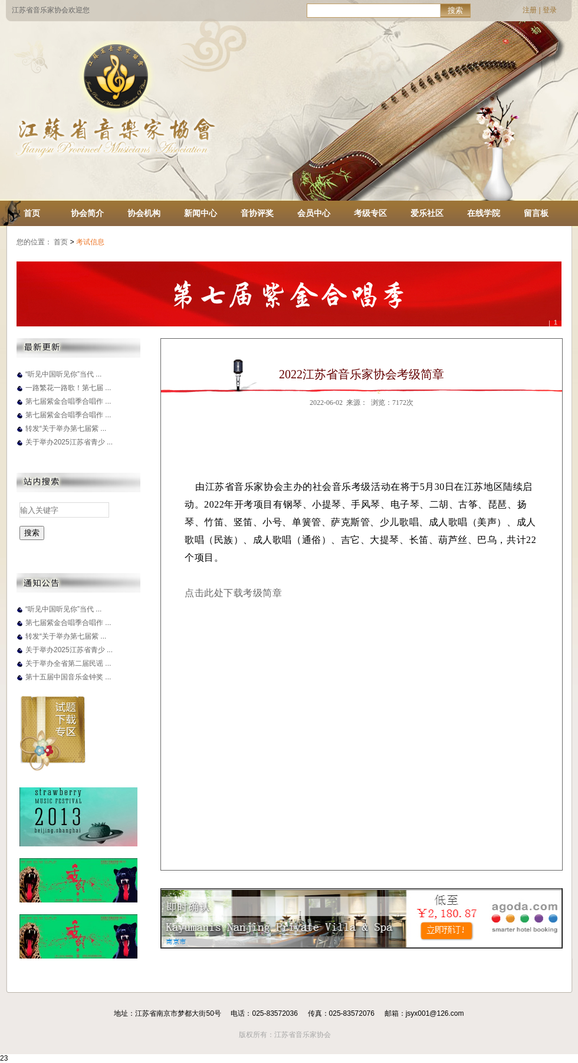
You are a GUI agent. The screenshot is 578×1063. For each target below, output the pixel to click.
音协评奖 (257, 213)
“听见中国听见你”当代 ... (63, 374)
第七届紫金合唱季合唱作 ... (68, 401)
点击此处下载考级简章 (233, 593)
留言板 (536, 213)
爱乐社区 (427, 213)
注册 (530, 10)
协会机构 (143, 213)
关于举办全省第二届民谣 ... (68, 663)
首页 (32, 213)
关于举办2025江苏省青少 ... (69, 442)
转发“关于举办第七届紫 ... (65, 428)
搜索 (455, 10)
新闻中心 (200, 213)
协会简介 (87, 213)
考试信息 (91, 242)
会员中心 (313, 213)
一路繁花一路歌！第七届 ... (68, 388)
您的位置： (34, 242)
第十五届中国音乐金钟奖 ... (68, 677)
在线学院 (483, 213)
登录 (550, 10)
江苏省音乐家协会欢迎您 (51, 10)
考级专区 (370, 213)
